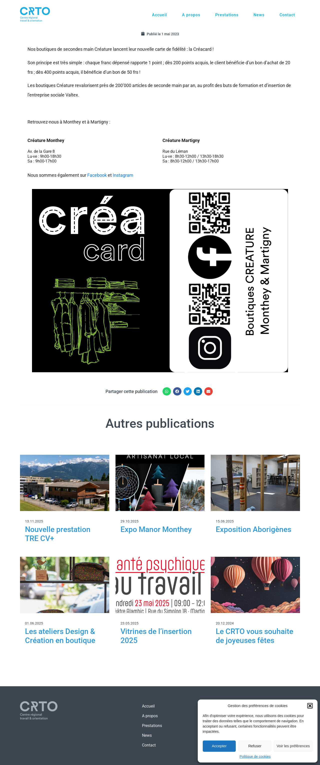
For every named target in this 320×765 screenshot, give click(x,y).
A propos (191, 14)
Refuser (255, 746)
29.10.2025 (129, 521)
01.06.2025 (34, 623)
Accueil (159, 14)
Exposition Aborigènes (253, 529)
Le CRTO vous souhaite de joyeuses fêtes (254, 636)
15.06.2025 (225, 521)
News (259, 14)
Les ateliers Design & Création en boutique (60, 636)
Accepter (219, 746)
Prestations (226, 14)
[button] (310, 705)
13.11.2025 (34, 521)
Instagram (123, 175)
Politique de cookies (255, 756)
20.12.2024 (225, 623)
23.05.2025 (129, 623)
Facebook (97, 175)
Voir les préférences (293, 746)
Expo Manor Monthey (156, 529)
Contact (287, 14)
